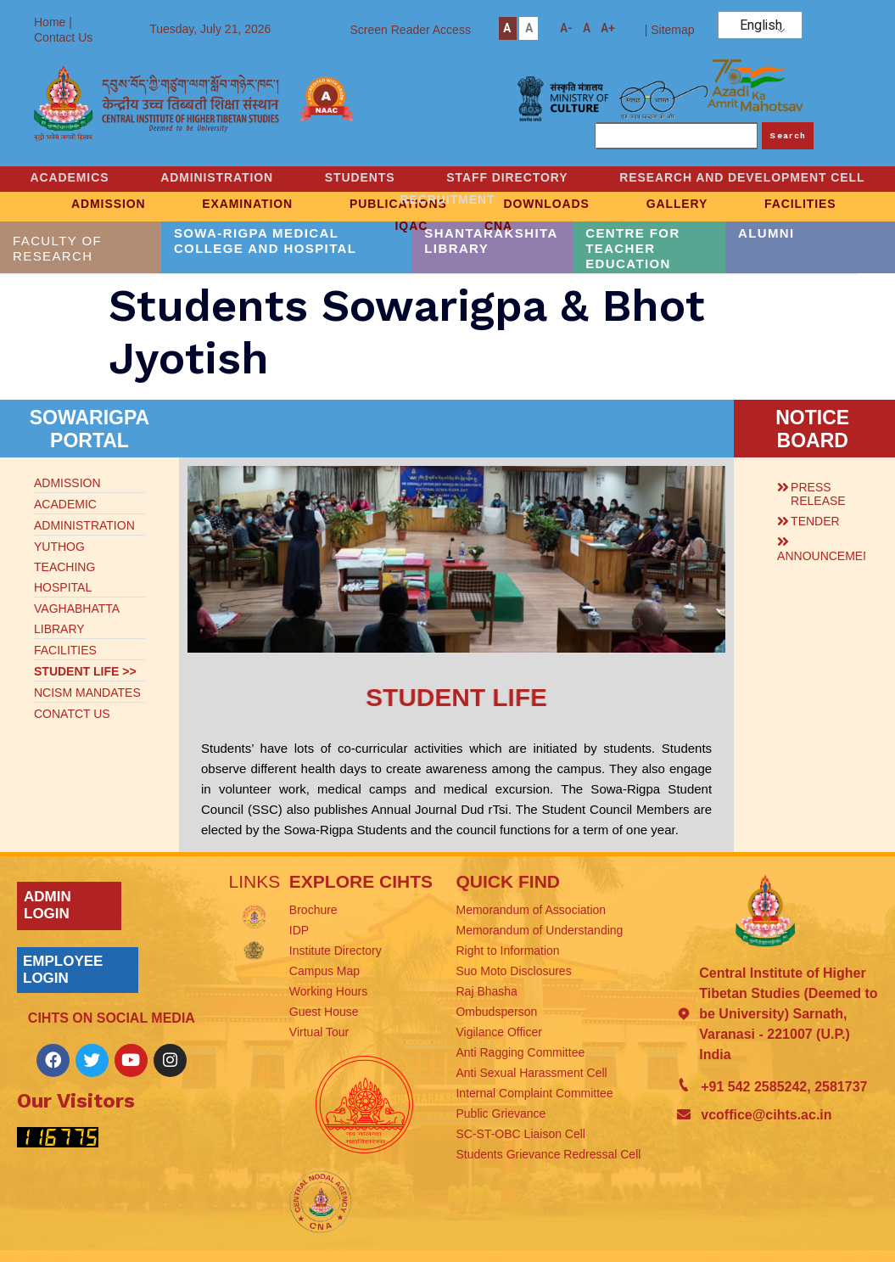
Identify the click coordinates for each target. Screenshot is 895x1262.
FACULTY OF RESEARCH (57, 248)
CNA (502, 223)
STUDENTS (510, 176)
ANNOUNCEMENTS (832, 556)
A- (566, 28)
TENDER (815, 521)
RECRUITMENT (598, 197)
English (761, 25)
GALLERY (686, 203)
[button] (816, 491)
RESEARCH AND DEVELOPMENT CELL (372, 197)
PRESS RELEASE (818, 494)
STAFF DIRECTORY (662, 176)
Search (787, 135)
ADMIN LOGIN (47, 905)
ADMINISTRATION (363, 176)
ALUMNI (766, 233)
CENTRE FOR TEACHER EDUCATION (632, 248)
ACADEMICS (211, 176)
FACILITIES (814, 203)
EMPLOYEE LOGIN (63, 969)
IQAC (410, 223)
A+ (608, 28)
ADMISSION (96, 203)
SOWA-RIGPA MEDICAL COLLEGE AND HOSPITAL (265, 240)
